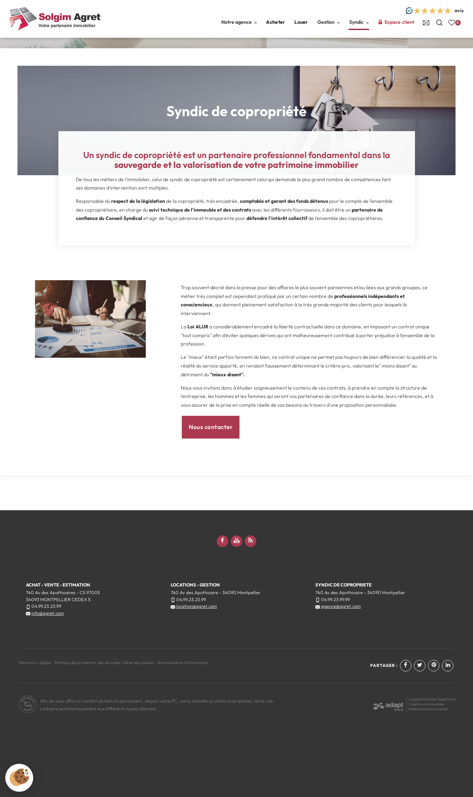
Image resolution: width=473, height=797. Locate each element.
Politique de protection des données (87, 662)
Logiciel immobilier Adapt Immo (433, 699)
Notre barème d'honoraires (183, 662)
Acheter (275, 22)
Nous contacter (210, 426)
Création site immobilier (427, 704)
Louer (301, 22)
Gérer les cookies (138, 662)
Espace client (396, 22)
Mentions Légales (35, 662)
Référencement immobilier (428, 709)
